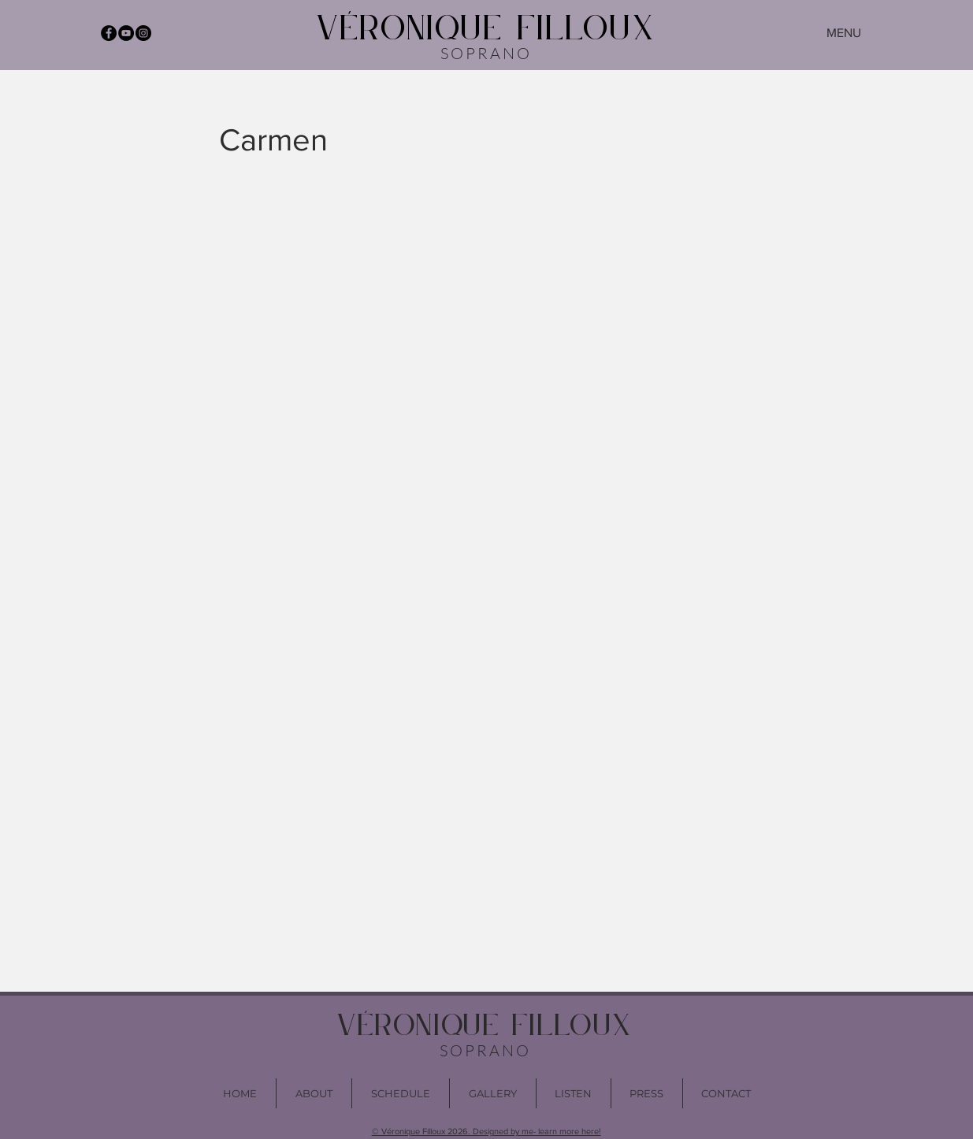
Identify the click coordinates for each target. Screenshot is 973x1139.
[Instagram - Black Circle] (143, 33)
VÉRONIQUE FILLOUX (486, 30)
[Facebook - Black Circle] (109, 33)
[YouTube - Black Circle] (126, 33)
